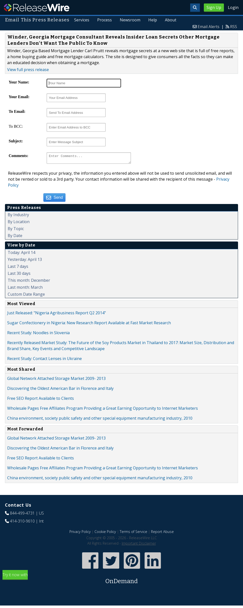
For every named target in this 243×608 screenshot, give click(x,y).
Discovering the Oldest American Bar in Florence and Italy (60, 390)
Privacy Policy (80, 533)
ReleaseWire (36, 7)
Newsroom (130, 20)
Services (82, 20)
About (170, 20)
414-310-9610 (22, 522)
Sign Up (214, 7)
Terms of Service (133, 533)
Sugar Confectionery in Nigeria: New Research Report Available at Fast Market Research (89, 324)
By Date (15, 237)
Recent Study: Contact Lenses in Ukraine (44, 360)
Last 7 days (18, 268)
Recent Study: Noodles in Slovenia (38, 334)
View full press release (28, 69)
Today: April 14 (21, 254)
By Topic (16, 230)
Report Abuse (162, 533)
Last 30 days (19, 275)
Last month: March (25, 288)
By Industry (18, 216)
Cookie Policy (105, 533)
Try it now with (121, 580)
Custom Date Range (26, 295)
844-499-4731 (22, 514)
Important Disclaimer (139, 544)
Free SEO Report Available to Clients (40, 400)
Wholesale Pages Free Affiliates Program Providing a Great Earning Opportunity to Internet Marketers (102, 409)
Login (233, 7)
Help (153, 20)
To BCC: (16, 126)
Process (104, 20)
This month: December (29, 281)
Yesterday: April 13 (25, 261)
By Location (19, 223)
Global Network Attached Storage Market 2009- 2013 (56, 380)
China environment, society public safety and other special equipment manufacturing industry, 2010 (99, 419)
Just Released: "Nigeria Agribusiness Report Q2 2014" (56, 314)
